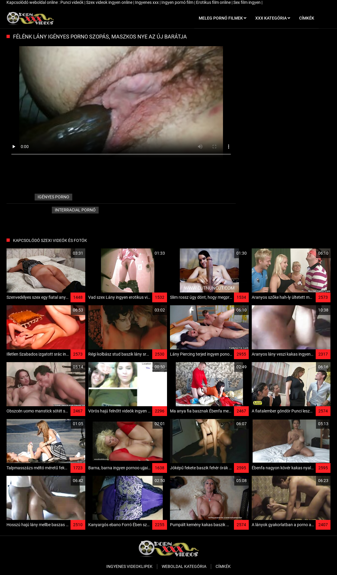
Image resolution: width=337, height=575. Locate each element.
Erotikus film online (214, 2)
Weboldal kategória (184, 566)
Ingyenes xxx (147, 2)
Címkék (223, 566)
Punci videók (72, 2)
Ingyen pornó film (177, 2)
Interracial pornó (75, 210)
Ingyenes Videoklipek (129, 566)
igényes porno (53, 197)
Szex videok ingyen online (109, 2)
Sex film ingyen (247, 2)
